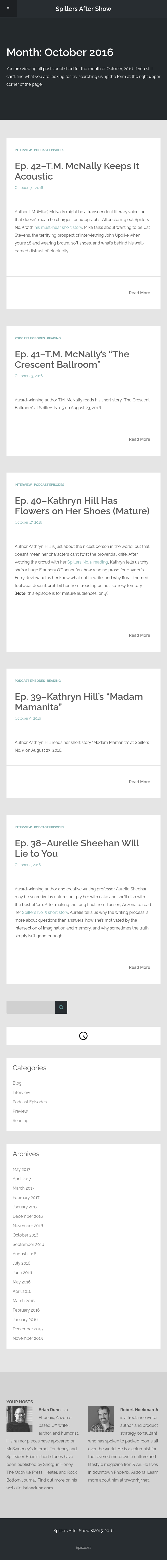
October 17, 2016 (28, 522)
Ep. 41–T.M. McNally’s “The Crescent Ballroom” (72, 359)
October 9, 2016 (28, 718)
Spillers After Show (83, 9)
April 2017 (22, 1178)
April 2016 (22, 1291)
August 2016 (24, 1253)
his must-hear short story (58, 227)
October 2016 (25, 1235)
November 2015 (28, 1338)
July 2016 (21, 1263)
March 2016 (24, 1300)
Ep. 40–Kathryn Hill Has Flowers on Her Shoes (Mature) (82, 505)
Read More (139, 292)
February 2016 (26, 1310)
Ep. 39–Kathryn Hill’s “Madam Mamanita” (79, 701)
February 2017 (26, 1197)
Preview (20, 1111)
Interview (23, 150)
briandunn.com (38, 1487)
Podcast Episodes (49, 150)
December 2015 (28, 1328)
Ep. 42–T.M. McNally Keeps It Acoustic (77, 171)
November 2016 (28, 1225)
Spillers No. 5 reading (88, 562)
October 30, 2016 (29, 188)
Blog (17, 1083)
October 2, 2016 (28, 865)
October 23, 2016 (29, 376)
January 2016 (25, 1319)
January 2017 (25, 1206)
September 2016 (28, 1244)
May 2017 (21, 1169)
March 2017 (24, 1188)
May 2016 (22, 1282)
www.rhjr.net (136, 1480)
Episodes (83, 1547)
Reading (54, 338)
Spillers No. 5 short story (45, 912)
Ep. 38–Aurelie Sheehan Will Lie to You (77, 848)
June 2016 (22, 1272)
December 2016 (28, 1216)
